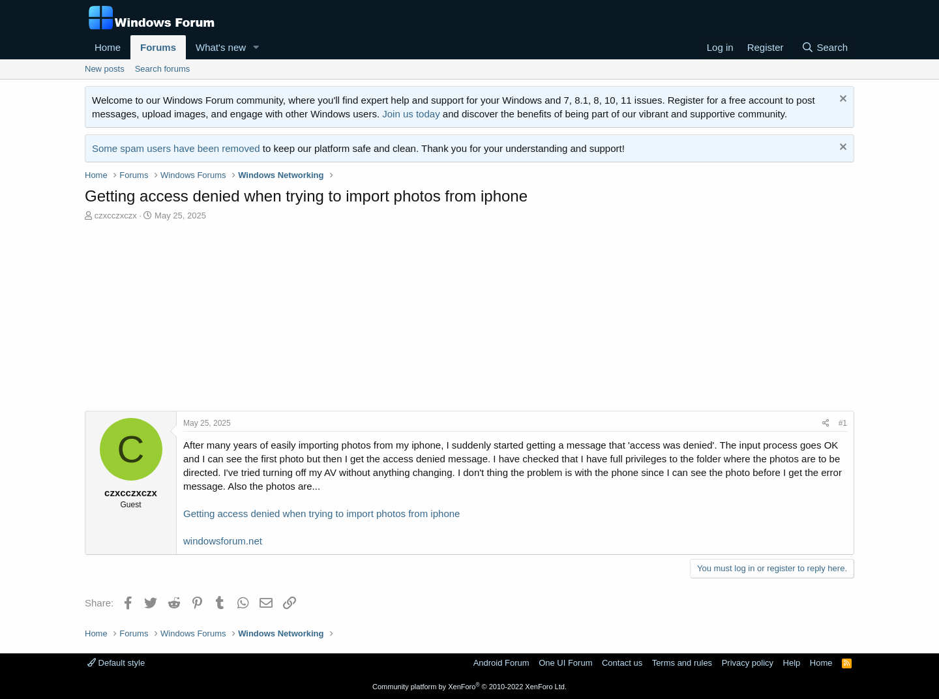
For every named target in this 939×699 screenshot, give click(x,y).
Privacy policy (747, 663)
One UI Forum (565, 663)
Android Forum (501, 663)
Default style (116, 663)
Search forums (162, 69)
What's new (221, 47)
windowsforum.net (222, 540)
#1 (843, 423)
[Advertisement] (469, 319)
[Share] (826, 423)
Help (792, 663)
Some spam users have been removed (176, 148)
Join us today (411, 113)
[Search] (824, 47)
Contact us (622, 663)
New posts (105, 69)
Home (108, 47)
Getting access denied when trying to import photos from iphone (321, 513)
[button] (256, 47)
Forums (158, 47)
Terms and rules (682, 663)
